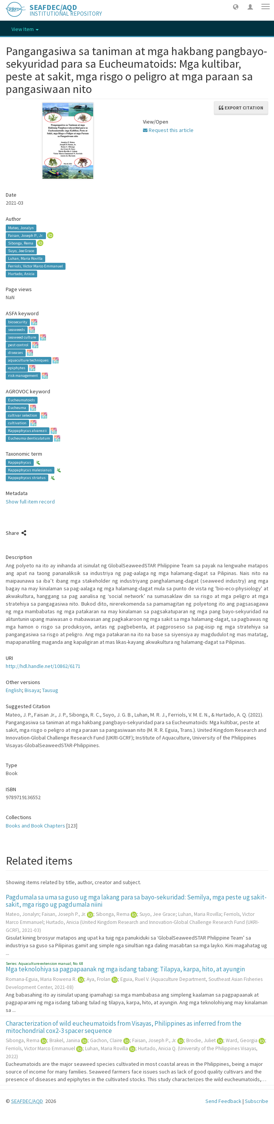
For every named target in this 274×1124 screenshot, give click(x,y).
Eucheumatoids (21, 399)
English (14, 690)
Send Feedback (223, 1101)
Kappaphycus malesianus (30, 470)
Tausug (50, 690)
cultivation (17, 422)
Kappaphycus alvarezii (27, 430)
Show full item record (30, 501)
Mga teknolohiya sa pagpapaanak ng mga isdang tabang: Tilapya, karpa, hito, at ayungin (125, 969)
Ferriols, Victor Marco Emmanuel (35, 266)
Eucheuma (17, 407)
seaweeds (16, 329)
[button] (236, 6)
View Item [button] (25, 29)
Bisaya (32, 690)
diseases (15, 352)
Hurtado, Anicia (21, 273)
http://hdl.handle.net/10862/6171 (43, 666)
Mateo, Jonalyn (21, 227)
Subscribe (256, 1101)
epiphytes (16, 368)
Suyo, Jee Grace (21, 250)
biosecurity (17, 322)
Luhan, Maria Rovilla (25, 258)
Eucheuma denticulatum (29, 438)
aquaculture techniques (28, 360)
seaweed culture (22, 337)
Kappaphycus (19, 462)
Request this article (168, 130)
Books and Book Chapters (35, 825)
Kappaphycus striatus (27, 477)
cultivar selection (22, 415)
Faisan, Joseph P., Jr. (25, 235)
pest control (18, 345)
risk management (23, 375)
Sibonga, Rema (20, 243)
